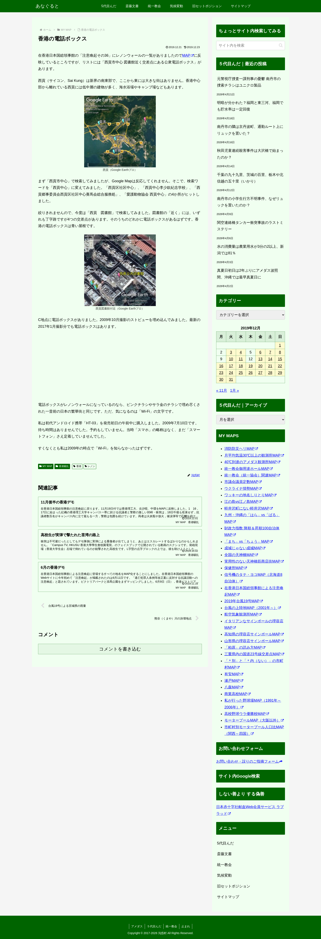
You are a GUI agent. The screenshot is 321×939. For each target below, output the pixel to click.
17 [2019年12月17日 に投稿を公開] (231, 366)
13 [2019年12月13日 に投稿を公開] (260, 359)
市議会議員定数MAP (243, 482)
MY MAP (45, 466)
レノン (90, 466)
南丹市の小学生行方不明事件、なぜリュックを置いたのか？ (250, 202)
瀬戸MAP (233, 681)
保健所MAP (235, 568)
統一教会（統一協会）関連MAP (252, 475)
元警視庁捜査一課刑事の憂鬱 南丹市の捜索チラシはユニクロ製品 (249, 82)
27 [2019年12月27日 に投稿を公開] (260, 373)
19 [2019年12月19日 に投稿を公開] (251, 366)
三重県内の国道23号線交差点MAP (254, 654)
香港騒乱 (62, 466)
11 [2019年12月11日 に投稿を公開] (241, 359)
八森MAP (233, 687)
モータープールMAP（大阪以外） (254, 720)
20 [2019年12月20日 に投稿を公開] (260, 366)
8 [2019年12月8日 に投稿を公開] (280, 352)
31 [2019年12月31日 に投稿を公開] (231, 379)
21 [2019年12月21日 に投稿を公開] (270, 366)
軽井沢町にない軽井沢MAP (248, 508)
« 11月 (221, 390)
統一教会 (224, 865)
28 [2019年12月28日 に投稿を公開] (270, 373)
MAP (188, 55)
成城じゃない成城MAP (244, 548)
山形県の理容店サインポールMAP (254, 641)
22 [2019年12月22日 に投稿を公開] (280, 366)
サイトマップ (228, 897)
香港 (77, 466)
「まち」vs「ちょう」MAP (248, 541)
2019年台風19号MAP (243, 601)
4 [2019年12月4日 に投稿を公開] (241, 352)
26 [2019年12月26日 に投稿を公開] (251, 373)
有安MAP (233, 674)
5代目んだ (225, 843)
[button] (280, 45)
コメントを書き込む (120, 649)
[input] (250, 45)
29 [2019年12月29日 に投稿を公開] (280, 373)
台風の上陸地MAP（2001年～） (252, 608)
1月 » (234, 390)
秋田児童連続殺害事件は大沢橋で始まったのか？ (250, 154)
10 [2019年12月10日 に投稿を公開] (231, 359)
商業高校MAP (237, 694)
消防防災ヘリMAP (241, 449)
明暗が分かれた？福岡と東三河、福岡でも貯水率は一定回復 (250, 106)
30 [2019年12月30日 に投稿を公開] (221, 379)
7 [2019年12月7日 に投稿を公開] (270, 352)
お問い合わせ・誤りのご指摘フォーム (249, 761)
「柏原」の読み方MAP (244, 647)
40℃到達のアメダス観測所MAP (252, 462)
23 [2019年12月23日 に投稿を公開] (221, 373)
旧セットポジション (233, 886)
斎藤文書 (224, 854)
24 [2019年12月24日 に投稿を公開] (231, 373)
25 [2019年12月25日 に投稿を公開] (241, 373)
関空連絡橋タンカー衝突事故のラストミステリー (250, 226)
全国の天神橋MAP (241, 555)
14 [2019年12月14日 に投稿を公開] (270, 359)
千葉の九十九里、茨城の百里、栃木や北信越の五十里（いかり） (250, 178)
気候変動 (224, 875)
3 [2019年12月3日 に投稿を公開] (231, 352)
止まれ (185, 926)
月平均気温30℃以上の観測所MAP (254, 455)
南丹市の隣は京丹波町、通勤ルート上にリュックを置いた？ (250, 130)
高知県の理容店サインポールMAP (254, 634)
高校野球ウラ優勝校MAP (246, 714)
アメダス (137, 926)
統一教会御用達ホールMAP (248, 469)
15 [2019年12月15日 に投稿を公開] (280, 359)
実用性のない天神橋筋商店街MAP (254, 561)
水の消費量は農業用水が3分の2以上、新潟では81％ (250, 249)
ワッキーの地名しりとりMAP (250, 495)
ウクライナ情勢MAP (243, 488)
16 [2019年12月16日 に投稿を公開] (221, 366)
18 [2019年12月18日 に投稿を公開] (241, 366)
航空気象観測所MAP (243, 614)
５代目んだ (154, 926)
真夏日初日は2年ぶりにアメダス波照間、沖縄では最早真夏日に (247, 273)
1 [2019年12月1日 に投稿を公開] (280, 345)
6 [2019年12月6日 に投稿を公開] (260, 352)
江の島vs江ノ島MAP (243, 502)
